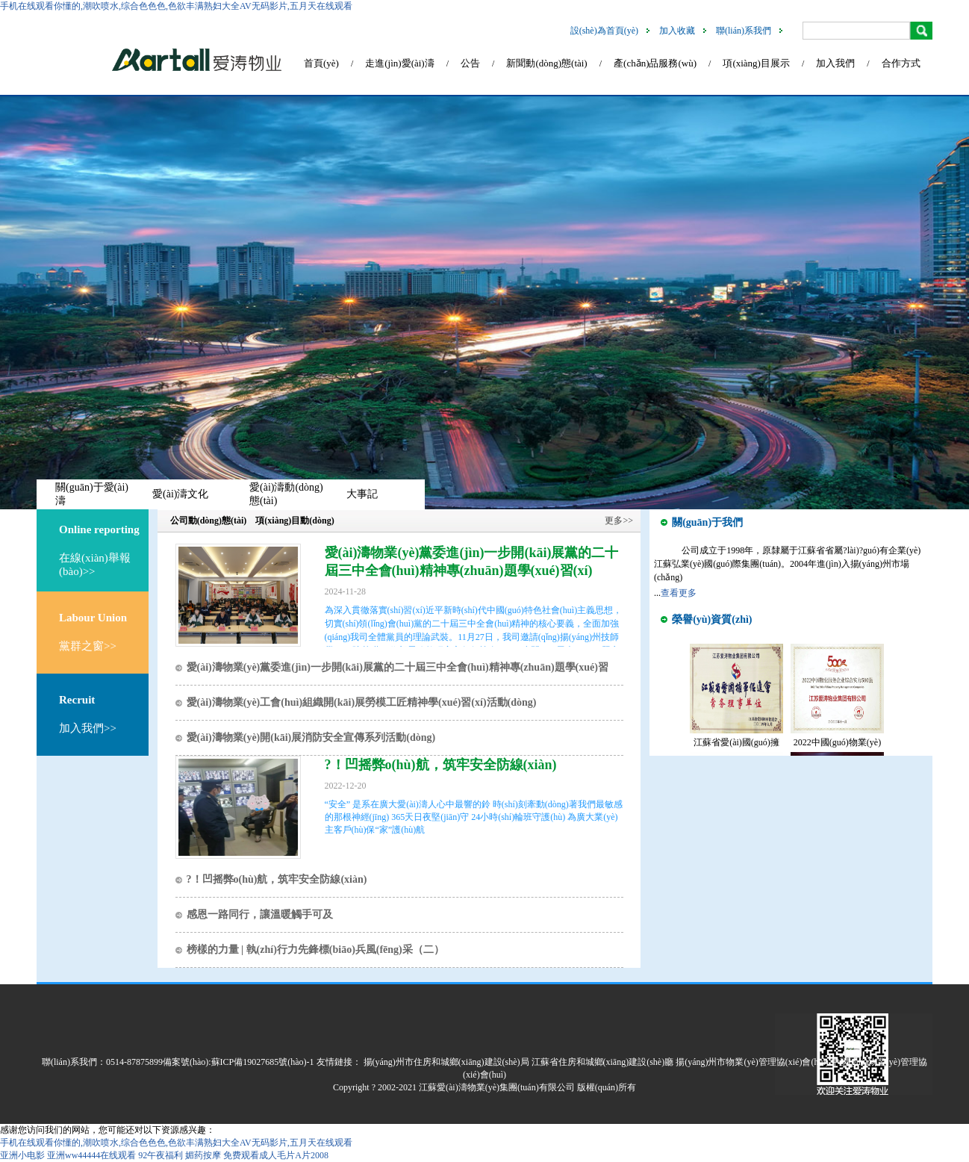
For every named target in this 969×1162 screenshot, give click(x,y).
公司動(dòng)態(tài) (208, 520)
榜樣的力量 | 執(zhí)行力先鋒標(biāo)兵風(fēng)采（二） (315, 949)
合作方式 (901, 63)
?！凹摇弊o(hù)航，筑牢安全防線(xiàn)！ (441, 764)
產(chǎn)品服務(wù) (655, 63)
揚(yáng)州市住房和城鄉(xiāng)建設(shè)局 (446, 1062)
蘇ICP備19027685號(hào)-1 (262, 1062)
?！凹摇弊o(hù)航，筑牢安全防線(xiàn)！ (277, 879)
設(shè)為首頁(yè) (604, 30)
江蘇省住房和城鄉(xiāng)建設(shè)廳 (603, 1062)
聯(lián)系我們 (743, 30)
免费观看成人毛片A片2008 (275, 1155)
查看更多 (679, 593)
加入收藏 (677, 30)
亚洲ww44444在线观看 (91, 1155)
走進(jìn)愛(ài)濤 (399, 63)
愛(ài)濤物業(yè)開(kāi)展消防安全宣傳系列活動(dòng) (311, 737)
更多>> (619, 520)
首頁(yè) (321, 63)
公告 (470, 63)
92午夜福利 (160, 1155)
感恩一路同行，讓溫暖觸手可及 (260, 914)
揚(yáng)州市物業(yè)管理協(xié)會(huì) (752, 1062)
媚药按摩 (203, 1155)
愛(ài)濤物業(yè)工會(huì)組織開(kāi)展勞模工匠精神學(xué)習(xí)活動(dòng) (362, 702)
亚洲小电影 (22, 1155)
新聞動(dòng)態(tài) (546, 63)
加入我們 (835, 63)
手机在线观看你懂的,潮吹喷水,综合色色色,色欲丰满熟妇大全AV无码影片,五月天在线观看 (176, 6)
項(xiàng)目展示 (756, 63)
